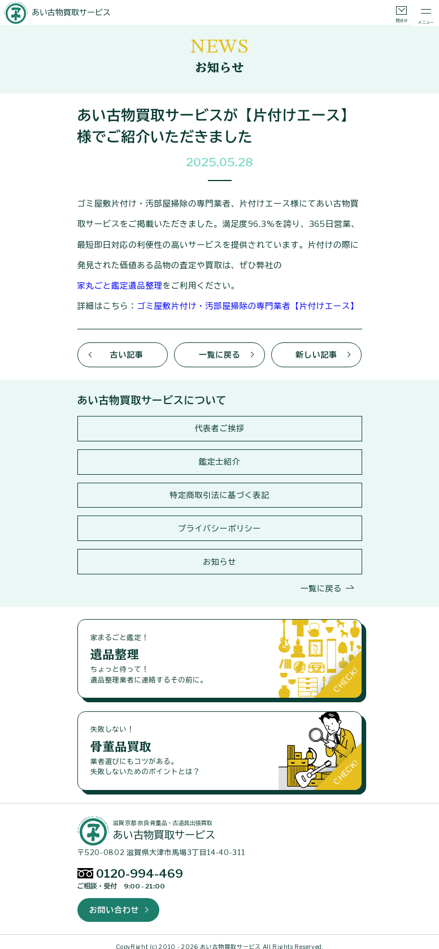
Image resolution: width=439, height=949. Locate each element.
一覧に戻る (220, 350)
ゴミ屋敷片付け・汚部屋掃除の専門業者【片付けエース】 (243, 302)
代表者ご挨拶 (219, 423)
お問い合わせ (114, 900)
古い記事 (127, 350)
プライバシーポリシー (219, 521)
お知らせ (219, 554)
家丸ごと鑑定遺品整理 (292, 263)
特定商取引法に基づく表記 (219, 488)
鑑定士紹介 (220, 456)
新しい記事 (316, 350)
